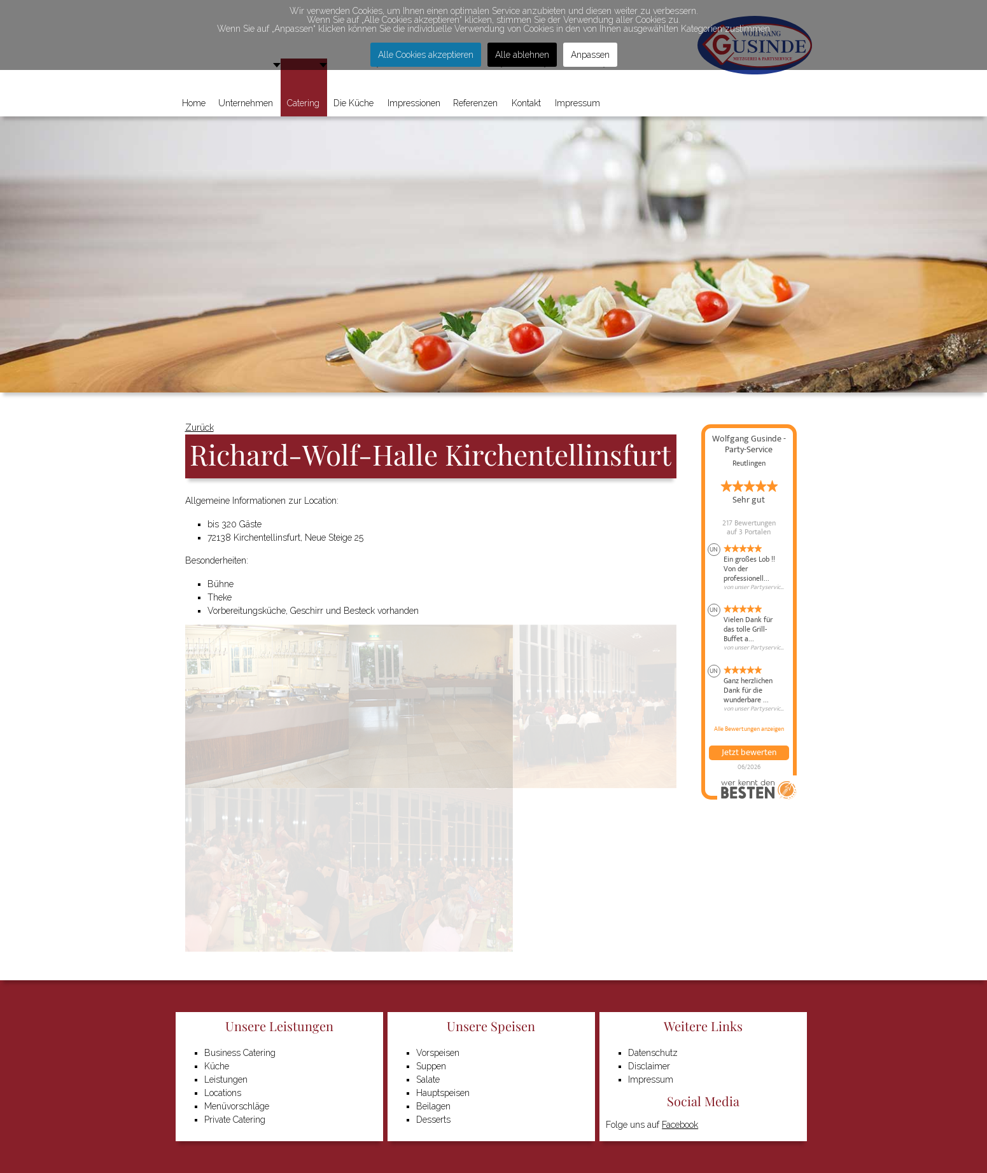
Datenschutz (653, 1053)
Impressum (650, 1079)
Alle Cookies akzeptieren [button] (425, 55)
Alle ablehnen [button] (522, 55)
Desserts (433, 1119)
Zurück (199, 427)
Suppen (431, 1066)
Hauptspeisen (443, 1093)
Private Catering (234, 1119)
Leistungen (226, 1079)
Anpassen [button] (590, 55)
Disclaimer (649, 1066)
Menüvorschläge (236, 1106)
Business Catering (240, 1053)
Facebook (680, 1125)
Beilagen (433, 1106)
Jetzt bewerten (749, 753)
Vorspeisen (437, 1053)
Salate (428, 1079)
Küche (216, 1066)
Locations (222, 1093)
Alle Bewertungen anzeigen (749, 729)
